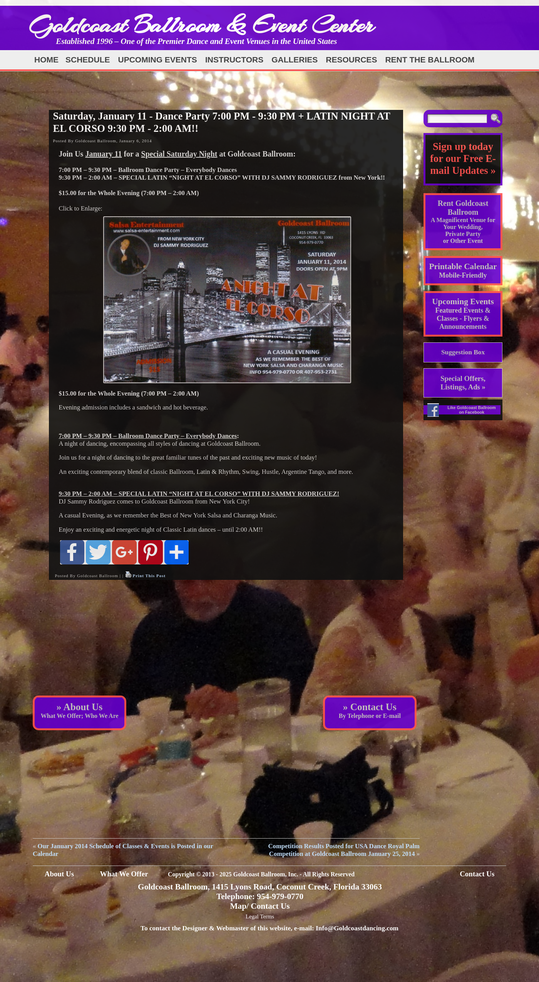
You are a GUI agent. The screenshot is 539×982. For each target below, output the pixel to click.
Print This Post (149, 575)
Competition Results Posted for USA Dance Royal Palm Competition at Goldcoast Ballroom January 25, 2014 (344, 849)
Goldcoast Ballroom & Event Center (201, 25)
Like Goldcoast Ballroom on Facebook (471, 409)
